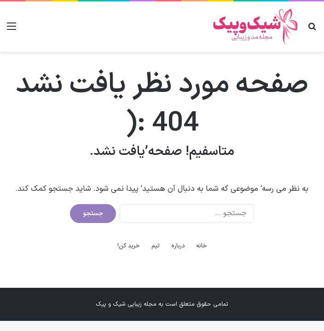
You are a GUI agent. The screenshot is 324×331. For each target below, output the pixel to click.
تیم (155, 246)
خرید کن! (128, 246)
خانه (201, 246)
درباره (178, 246)
